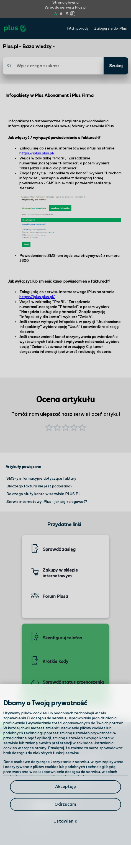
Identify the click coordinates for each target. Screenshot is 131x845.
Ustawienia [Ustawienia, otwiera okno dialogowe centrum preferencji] (65, 821)
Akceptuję (65, 787)
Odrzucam (65, 804)
